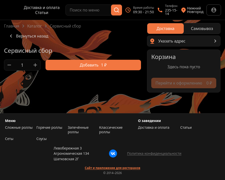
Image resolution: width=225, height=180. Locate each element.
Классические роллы (111, 129)
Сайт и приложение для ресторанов (112, 168)
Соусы (41, 138)
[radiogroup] (183, 28)
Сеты (9, 138)
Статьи (41, 12)
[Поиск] (116, 10)
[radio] (165, 28)
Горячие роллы (49, 127)
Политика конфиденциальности (154, 153)
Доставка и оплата (42, 8)
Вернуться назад (28, 36)
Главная (11, 26)
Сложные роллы (18, 127)
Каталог (34, 26)
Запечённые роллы (78, 129)
